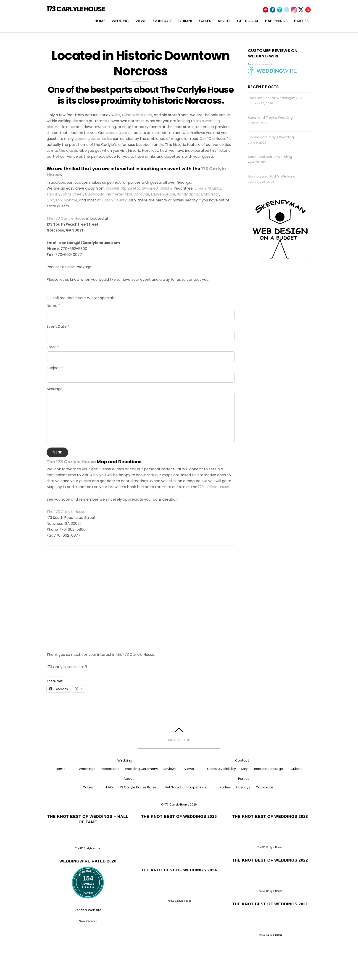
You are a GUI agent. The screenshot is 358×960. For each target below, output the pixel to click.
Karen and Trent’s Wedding (270, 118)
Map (245, 769)
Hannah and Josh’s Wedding (271, 176)
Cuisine (185, 21)
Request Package (268, 769)
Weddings (87, 769)
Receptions (110, 769)
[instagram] (294, 10)
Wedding (120, 21)
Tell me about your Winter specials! (81, 298)
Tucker (53, 194)
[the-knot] (287, 10)
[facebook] (272, 10)
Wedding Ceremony (141, 769)
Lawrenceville (163, 194)
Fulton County (114, 200)
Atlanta (214, 188)
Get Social (248, 21)
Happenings (276, 21)
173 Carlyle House (213, 487)
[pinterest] (265, 10)
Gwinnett (150, 188)
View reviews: (262, 65)
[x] (301, 10)
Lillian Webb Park (137, 115)
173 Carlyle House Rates (137, 787)
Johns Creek (72, 194)
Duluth (166, 188)
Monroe (70, 200)
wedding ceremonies (93, 139)
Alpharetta (130, 188)
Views (141, 21)
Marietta (211, 194)
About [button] (129, 779)
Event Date (58, 326)
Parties (301, 21)
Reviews (169, 769)
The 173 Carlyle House (66, 218)
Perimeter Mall (118, 194)
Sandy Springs (189, 194)
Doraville (141, 194)
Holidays (243, 787)
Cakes (205, 21)
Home (100, 21)
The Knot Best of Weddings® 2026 (275, 98)
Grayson (54, 200)
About (224, 21)
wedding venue (119, 133)
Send (58, 452)
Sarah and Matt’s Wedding (270, 157)
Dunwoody (94, 194)
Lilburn (200, 188)
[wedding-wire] (279, 10)
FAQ (109, 787)
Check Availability (221, 769)
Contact (162, 21)
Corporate (264, 787)
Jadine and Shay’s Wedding (271, 137)
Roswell (112, 188)
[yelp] (308, 10)
